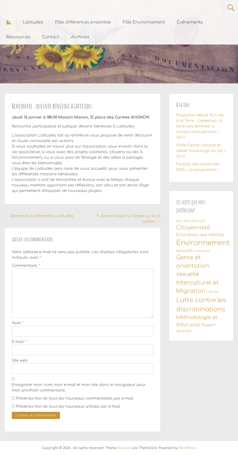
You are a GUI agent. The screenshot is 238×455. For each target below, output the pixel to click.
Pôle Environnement (144, 22)
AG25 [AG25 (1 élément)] (202, 221)
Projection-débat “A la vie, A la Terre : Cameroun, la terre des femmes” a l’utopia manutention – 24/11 (200, 126)
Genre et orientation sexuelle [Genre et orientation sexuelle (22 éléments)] (192, 266)
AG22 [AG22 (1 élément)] (179, 221)
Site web (20, 360)
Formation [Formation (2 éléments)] (202, 251)
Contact (50, 37)
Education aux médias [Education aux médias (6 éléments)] (200, 234)
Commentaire (26, 266)
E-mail (19, 342)
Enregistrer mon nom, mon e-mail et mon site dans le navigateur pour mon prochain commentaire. (79, 387)
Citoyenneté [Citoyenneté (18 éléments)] (193, 227)
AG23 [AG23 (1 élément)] (187, 221)
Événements (190, 22)
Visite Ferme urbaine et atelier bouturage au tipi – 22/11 (200, 150)
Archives (80, 37)
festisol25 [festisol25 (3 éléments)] (184, 251)
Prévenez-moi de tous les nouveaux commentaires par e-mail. (75, 398)
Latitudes (33, 22)
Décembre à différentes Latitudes (39, 216)
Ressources (18, 37)
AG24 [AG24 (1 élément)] (194, 221)
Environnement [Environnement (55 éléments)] (203, 243)
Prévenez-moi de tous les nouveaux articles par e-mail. (68, 406)
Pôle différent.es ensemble (83, 22)
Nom (17, 323)
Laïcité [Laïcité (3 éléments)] (212, 292)
